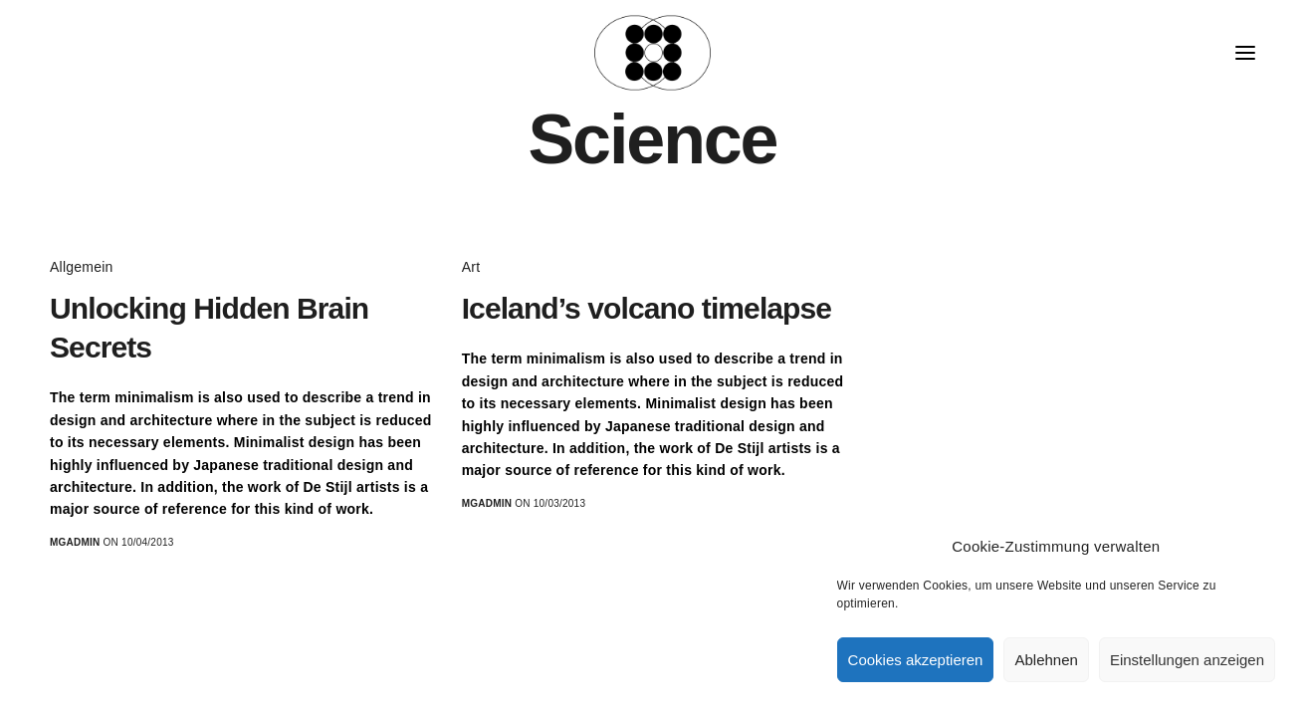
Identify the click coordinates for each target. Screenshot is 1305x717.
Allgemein (81, 267)
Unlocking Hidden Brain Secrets (209, 327)
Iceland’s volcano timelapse (646, 308)
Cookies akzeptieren (915, 659)
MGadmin (75, 542)
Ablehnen (1045, 659)
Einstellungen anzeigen (1187, 659)
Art (471, 267)
